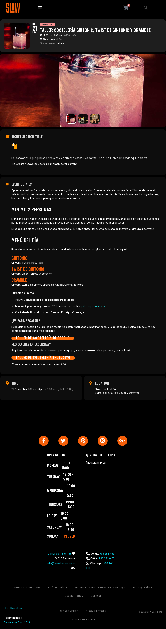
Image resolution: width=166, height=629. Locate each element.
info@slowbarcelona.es (61, 563)
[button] (39, 7)
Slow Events (69, 611)
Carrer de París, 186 (59, 554)
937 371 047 (106, 558)
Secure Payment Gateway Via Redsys (99, 588)
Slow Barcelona (13, 608)
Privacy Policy (142, 588)
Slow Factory (96, 611)
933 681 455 (106, 554)
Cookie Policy (74, 596)
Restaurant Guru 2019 (17, 623)
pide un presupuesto (93, 306)
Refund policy (57, 588)
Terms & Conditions (27, 588)
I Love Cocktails (83, 620)
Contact (96, 596)
